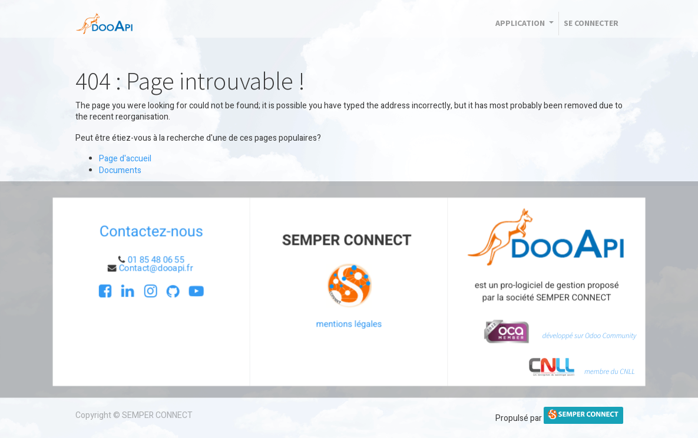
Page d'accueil (125, 158)
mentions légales (349, 323)
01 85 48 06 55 (159, 260)
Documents (120, 170)
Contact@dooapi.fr (160, 268)
